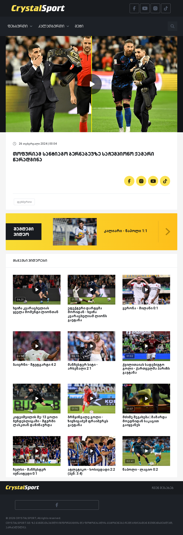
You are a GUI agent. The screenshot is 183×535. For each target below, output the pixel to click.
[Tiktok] (165, 181)
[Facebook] (129, 181)
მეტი (79, 26)
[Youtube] (153, 181)
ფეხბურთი (20, 26)
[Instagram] (141, 181)
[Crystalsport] (38, 8)
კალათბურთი (53, 26)
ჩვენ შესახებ (162, 488)
